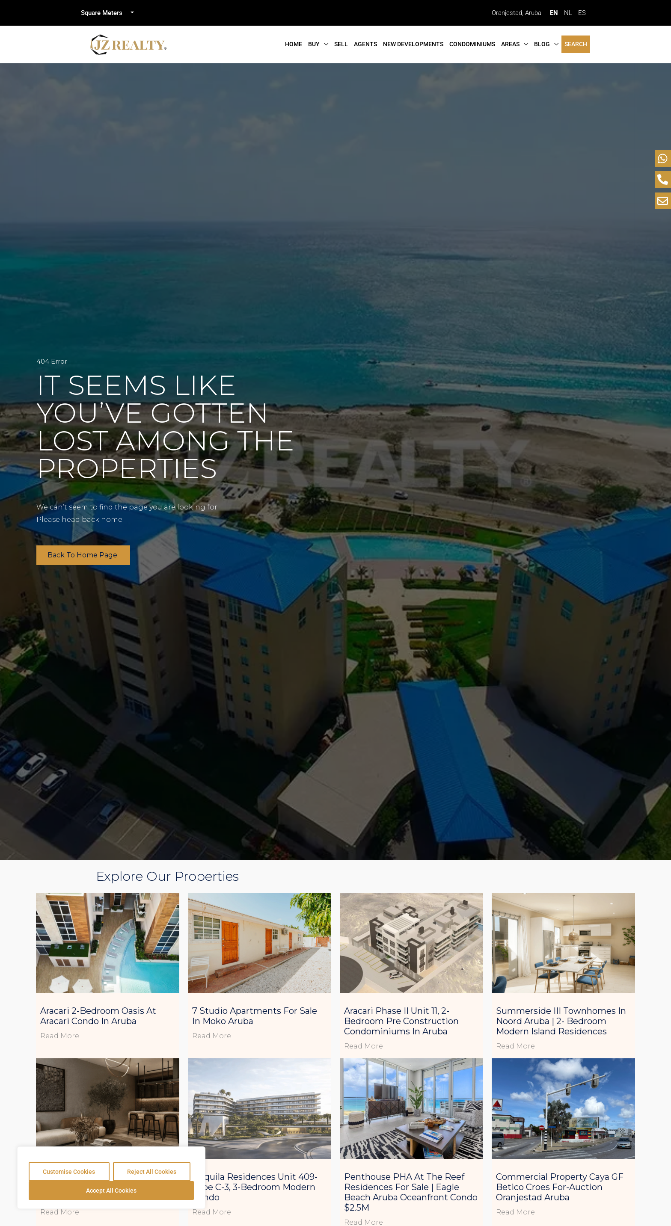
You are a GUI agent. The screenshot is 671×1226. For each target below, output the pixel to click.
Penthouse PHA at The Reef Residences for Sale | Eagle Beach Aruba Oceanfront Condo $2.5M (411, 1192)
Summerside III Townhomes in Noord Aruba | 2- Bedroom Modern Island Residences (561, 1021)
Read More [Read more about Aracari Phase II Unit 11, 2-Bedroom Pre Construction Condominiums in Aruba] (363, 1046)
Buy (314, 44)
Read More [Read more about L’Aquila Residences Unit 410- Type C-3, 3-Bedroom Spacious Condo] (59, 1212)
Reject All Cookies (151, 1171)
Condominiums (472, 44)
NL (568, 13)
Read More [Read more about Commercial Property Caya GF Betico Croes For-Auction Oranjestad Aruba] (515, 1212)
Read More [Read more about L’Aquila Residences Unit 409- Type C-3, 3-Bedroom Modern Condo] (211, 1212)
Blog (542, 44)
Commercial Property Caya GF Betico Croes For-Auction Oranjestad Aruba (559, 1187)
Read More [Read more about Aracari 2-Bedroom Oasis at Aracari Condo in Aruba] (59, 1036)
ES (582, 13)
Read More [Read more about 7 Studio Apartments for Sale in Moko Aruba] (211, 1036)
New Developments (413, 44)
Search (575, 44)
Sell (341, 44)
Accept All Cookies (111, 1190)
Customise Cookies (69, 1171)
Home (293, 44)
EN (554, 13)
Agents (365, 44)
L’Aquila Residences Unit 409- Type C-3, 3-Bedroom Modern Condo (255, 1187)
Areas (510, 44)
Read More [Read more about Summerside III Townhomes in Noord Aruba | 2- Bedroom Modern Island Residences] (515, 1046)
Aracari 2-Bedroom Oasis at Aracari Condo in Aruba (98, 1016)
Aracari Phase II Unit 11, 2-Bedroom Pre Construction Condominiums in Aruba (401, 1021)
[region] (111, 1177)
